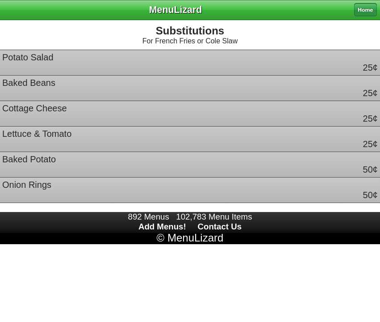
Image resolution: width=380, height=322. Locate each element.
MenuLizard (195, 238)
